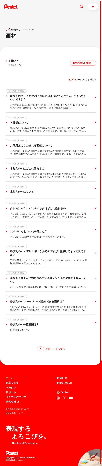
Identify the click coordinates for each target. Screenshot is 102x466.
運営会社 (12, 401)
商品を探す (12, 382)
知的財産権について (14, 413)
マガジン (11, 387)
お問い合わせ (64, 382)
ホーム (9, 377)
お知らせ (62, 377)
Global (65, 392)
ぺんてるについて (16, 396)
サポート (11, 392)
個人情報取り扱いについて (17, 409)
